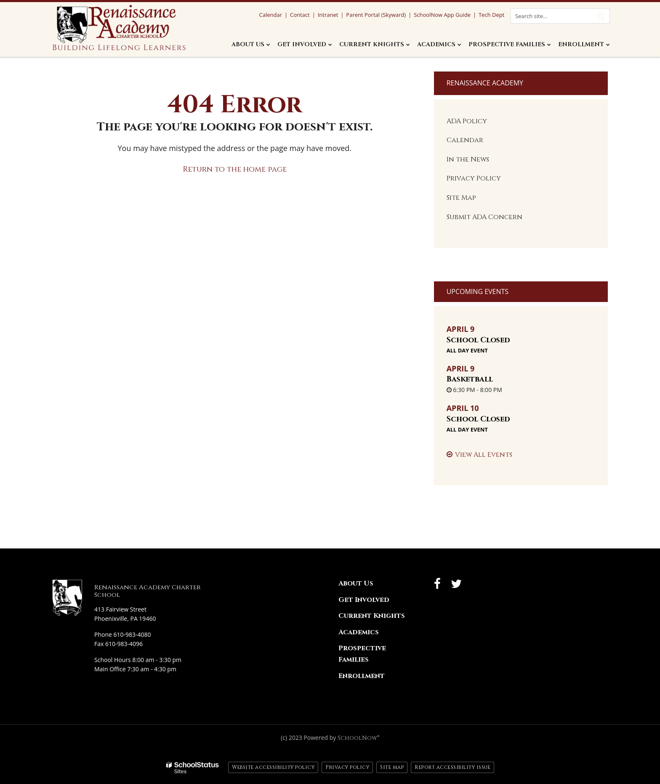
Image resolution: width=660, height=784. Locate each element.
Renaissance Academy (485, 82)
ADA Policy (467, 121)
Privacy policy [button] (347, 767)
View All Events (483, 454)
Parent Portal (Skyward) (376, 15)
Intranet (328, 15)
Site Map (461, 197)
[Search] (601, 16)
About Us (355, 583)
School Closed (478, 340)
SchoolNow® (358, 738)
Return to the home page (235, 169)
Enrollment (361, 676)
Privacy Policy (474, 178)
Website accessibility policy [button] (273, 767)
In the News (468, 159)
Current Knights (371, 615)
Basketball (470, 379)
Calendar (465, 140)
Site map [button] (392, 767)
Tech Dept (491, 15)
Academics (358, 632)
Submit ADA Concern (484, 217)
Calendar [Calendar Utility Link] (270, 15)
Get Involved (363, 599)
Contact (300, 15)
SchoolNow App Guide (442, 15)
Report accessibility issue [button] (452, 767)
